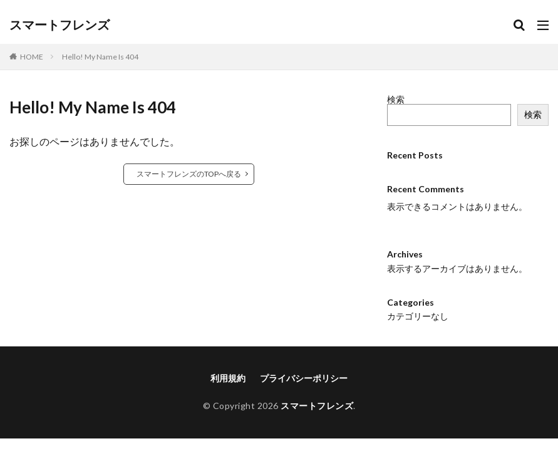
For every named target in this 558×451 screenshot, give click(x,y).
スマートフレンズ (59, 25)
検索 (396, 99)
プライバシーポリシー (304, 367)
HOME (31, 56)
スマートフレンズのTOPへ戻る (189, 174)
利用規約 (227, 367)
